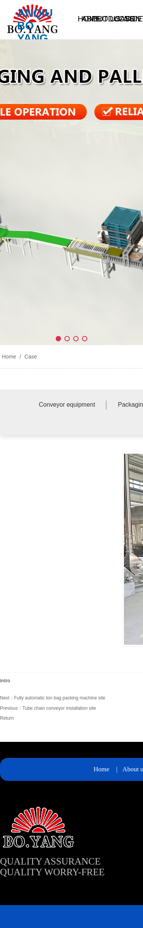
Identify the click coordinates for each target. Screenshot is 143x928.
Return (7, 718)
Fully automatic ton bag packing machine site (59, 698)
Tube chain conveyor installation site (59, 708)
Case (30, 357)
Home (9, 357)
